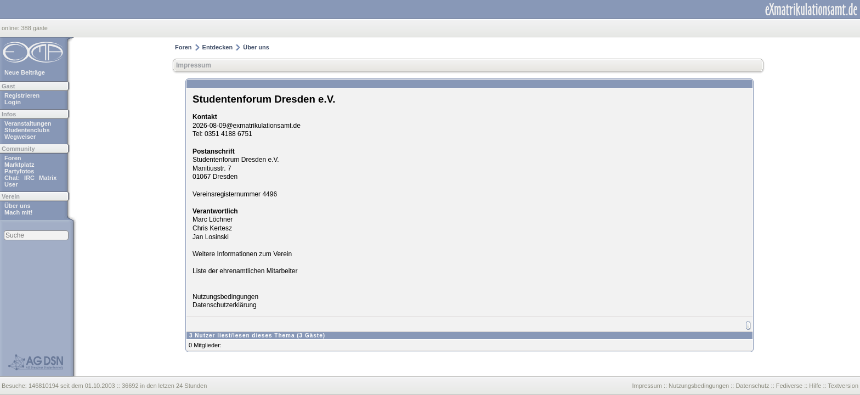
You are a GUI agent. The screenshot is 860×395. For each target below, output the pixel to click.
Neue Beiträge (24, 72)
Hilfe (815, 385)
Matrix (47, 177)
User (11, 184)
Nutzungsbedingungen (225, 297)
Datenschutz (752, 385)
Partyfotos (19, 171)
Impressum (193, 65)
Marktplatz (19, 164)
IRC (29, 177)
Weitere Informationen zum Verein (242, 254)
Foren (12, 158)
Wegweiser (20, 136)
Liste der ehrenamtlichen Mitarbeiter (245, 271)
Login (12, 102)
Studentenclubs (27, 130)
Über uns (17, 205)
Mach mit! (18, 212)
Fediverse (789, 385)
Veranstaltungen (28, 123)
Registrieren (21, 95)
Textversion (843, 385)
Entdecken (217, 47)
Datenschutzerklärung (225, 305)
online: (11, 28)
